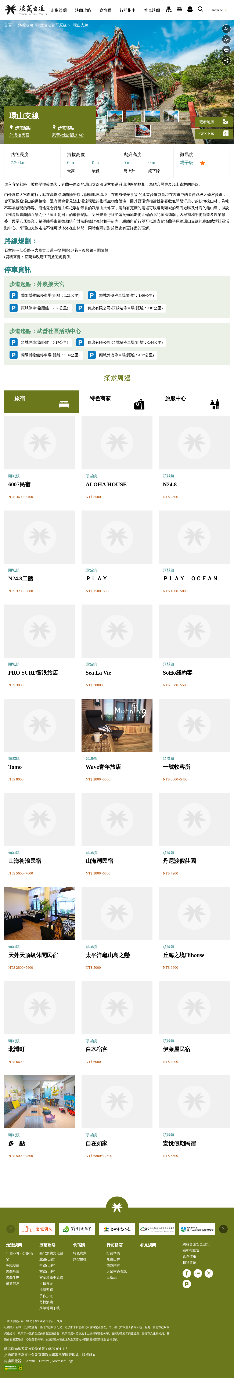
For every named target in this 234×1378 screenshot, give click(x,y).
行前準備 (113, 1253)
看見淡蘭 (152, 10)
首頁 (8, 25)
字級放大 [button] (226, 28)
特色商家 (80, 1253)
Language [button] (216, 10)
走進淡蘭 (59, 10)
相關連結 (189, 1262)
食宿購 (105, 10)
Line (198, 1273)
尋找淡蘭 (46, 1302)
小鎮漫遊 (46, 1283)
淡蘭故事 (12, 1271)
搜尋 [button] (200, 9)
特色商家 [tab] (117, 403)
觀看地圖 (213, 121)
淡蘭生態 (12, 1277)
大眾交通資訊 (117, 1271)
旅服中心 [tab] (192, 403)
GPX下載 (213, 133)
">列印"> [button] (226, 50)
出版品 (112, 1277)
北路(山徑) (47, 1259)
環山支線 (80, 25)
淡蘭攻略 (83, 10)
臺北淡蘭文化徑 (51, 1253)
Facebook (187, 1273)
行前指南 (127, 10)
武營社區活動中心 (68, 135)
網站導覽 (169, 9)
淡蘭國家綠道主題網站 (25, 10)
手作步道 (46, 1296)
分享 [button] (226, 60)
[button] (223, 1229)
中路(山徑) (47, 1265)
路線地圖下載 (49, 1308)
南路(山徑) (47, 1271)
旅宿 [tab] (41, 403)
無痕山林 (113, 1259)
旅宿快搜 (80, 1259)
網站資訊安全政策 (196, 1244)
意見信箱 (189, 1256)
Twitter (209, 1273)
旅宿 (179, 9)
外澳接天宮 (19, 135)
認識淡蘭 (12, 1265)
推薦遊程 (190, 9)
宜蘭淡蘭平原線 (53, 25)
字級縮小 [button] (226, 39)
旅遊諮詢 (113, 1265)
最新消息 (12, 1283)
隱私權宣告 (191, 1250)
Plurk (187, 1284)
